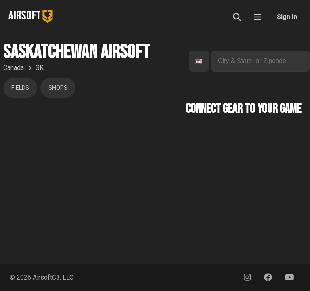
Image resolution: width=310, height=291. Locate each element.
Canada (13, 68)
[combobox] (196, 61)
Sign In (287, 17)
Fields (20, 87)
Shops (57, 87)
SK (40, 68)
